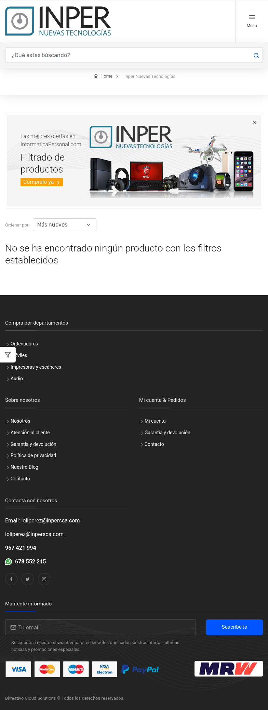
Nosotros (20, 421)
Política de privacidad (33, 455)
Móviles (19, 355)
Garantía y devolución (33, 444)
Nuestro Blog (24, 467)
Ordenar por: (17, 225)
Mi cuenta (155, 421)
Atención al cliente (30, 432)
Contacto (20, 478)
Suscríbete (234, 627)
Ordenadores (24, 343)
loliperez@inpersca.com (34, 534)
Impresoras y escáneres (36, 367)
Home (106, 76)
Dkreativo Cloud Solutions (30, 698)
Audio (17, 378)
